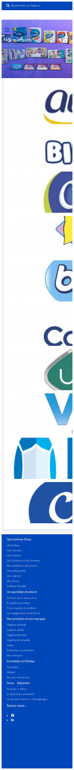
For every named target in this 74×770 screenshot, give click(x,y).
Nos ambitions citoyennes (22, 565)
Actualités (13, 667)
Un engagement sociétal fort (23, 613)
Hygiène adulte (15, 629)
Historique (13, 545)
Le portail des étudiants (20, 694)
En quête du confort (18, 603)
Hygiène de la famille (18, 640)
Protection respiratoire (20, 650)
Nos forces (13, 581)
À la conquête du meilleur (21, 608)
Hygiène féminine (17, 635)
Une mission (14, 550)
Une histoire (14, 555)
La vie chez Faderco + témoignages (27, 699)
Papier (10, 645)
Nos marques (15, 655)
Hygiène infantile (16, 624)
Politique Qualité (16, 586)
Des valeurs (14, 575)
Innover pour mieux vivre (22, 597)
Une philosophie (16, 570)
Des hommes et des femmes (23, 560)
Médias (11, 672)
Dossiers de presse (18, 677)
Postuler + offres (17, 689)
